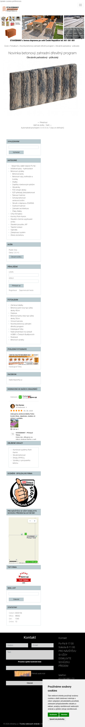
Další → (49, 125)
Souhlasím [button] (53, 714)
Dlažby (14, 182)
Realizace (14, 337)
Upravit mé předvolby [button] (57, 719)
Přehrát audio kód (38, 673)
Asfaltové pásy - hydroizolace (22, 169)
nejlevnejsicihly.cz (15, 380)
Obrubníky (16, 187)
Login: (11, 272)
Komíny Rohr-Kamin (18, 216)
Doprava (14, 313)
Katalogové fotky (17, 329)
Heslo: (11, 278)
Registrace (13, 290)
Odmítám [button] (64, 714)
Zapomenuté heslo (26, 290)
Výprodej (14, 230)
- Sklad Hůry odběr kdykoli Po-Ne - (23, 166)
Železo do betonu (17, 235)
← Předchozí (42, 122)
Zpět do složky (38, 125)
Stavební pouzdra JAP (19, 224)
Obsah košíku (16, 257)
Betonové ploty (18, 174)
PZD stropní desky (19, 190)
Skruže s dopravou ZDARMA (23, 203)
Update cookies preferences (10, 1)
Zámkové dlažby (17, 305)
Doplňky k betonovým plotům (23, 184)
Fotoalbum (14, 46)
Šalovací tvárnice (18, 195)
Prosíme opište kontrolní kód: (30, 662)
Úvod (6, 46)
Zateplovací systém (18, 232)
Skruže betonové (19, 455)
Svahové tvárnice (18, 206)
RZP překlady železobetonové (23, 192)
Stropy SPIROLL (19, 458)
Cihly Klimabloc (16, 214)
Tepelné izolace (16, 227)
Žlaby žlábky (17, 211)
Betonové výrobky (17, 171)
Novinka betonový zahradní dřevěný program (37, 46)
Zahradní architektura (20, 208)
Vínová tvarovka (17, 321)
